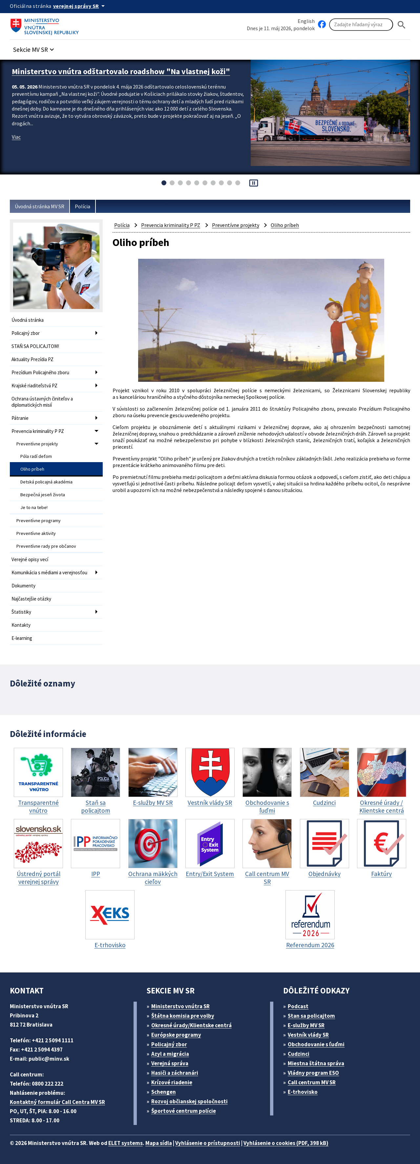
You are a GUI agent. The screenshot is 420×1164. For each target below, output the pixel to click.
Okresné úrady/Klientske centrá (191, 1025)
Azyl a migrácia (170, 1053)
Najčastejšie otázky (31, 599)
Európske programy (176, 1034)
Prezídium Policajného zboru (40, 372)
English (306, 21)
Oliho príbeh (32, 469)
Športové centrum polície (183, 1110)
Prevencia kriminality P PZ (37, 431)
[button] (34, 47)
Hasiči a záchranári (174, 1072)
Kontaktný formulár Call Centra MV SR (57, 1102)
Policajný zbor (25, 333)
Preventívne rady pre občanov (46, 546)
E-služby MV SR (306, 1025)
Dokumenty (23, 585)
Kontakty (21, 625)
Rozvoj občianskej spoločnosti (189, 1101)
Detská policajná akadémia (46, 482)
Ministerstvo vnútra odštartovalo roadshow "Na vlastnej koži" (121, 71)
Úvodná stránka (27, 320)
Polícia (82, 206)
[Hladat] (401, 24)
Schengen (163, 1091)
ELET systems (125, 1143)
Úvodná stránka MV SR (39, 206)
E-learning (21, 638)
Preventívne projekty (37, 444)
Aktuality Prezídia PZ (32, 359)
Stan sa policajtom (311, 1015)
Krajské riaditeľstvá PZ (34, 385)
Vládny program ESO (313, 1072)
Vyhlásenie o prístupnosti (207, 1143)
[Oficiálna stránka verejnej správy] (80, 6)
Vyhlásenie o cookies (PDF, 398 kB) (285, 1143)
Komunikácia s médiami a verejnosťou (49, 572)
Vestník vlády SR (308, 1034)
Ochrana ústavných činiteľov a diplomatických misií (42, 402)
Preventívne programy (38, 520)
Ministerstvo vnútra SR (180, 1006)
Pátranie (20, 418)
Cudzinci (298, 1053)
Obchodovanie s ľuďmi (316, 1044)
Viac (16, 136)
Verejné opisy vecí (29, 559)
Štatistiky (21, 612)
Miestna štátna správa (316, 1063)
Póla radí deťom (36, 456)
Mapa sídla (158, 1143)
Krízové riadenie (171, 1082)
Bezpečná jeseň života (42, 495)
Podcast (298, 1006)
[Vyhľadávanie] (361, 24)
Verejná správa (169, 1063)
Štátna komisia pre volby (182, 1015)
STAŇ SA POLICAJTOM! (35, 346)
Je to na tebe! (34, 507)
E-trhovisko (303, 1091)
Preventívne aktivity (36, 533)
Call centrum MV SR (312, 1082)
